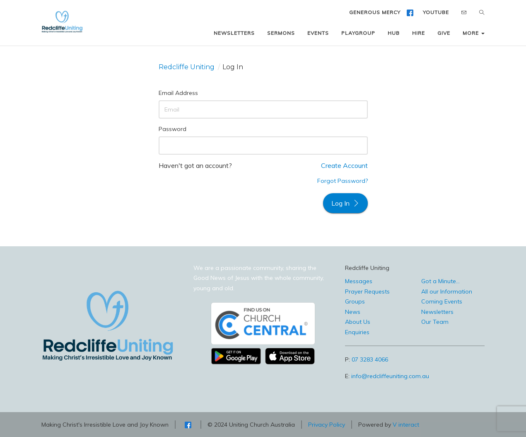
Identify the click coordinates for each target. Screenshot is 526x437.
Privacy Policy (326, 424)
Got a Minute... (440, 281)
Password (172, 129)
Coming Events (441, 301)
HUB (394, 33)
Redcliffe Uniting (187, 67)
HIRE (418, 33)
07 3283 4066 (370, 359)
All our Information (446, 291)
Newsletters (437, 312)
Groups (355, 301)
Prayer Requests (367, 291)
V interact (406, 424)
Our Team (435, 321)
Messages (358, 281)
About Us (357, 321)
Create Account (344, 165)
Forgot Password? (342, 181)
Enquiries (357, 332)
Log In (345, 203)
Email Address (178, 93)
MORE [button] (474, 33)
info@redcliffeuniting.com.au (390, 376)
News (352, 312)
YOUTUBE (436, 12)
